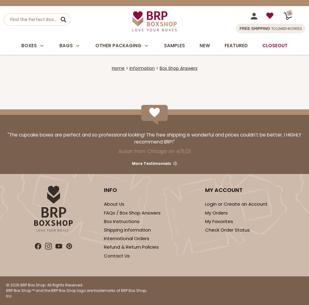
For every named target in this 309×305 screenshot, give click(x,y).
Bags (70, 45)
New (205, 45)
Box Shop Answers (178, 68)
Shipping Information (127, 230)
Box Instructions (122, 221)
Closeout (275, 45)
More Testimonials (151, 163)
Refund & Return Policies (131, 247)
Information (142, 68)
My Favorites (219, 221)
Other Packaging (122, 45)
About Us (114, 204)
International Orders (126, 238)
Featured (236, 45)
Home (118, 68)
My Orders (216, 213)
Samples (174, 45)
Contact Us (117, 256)
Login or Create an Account (236, 204)
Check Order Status (227, 230)
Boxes (33, 45)
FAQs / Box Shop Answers (132, 213)
